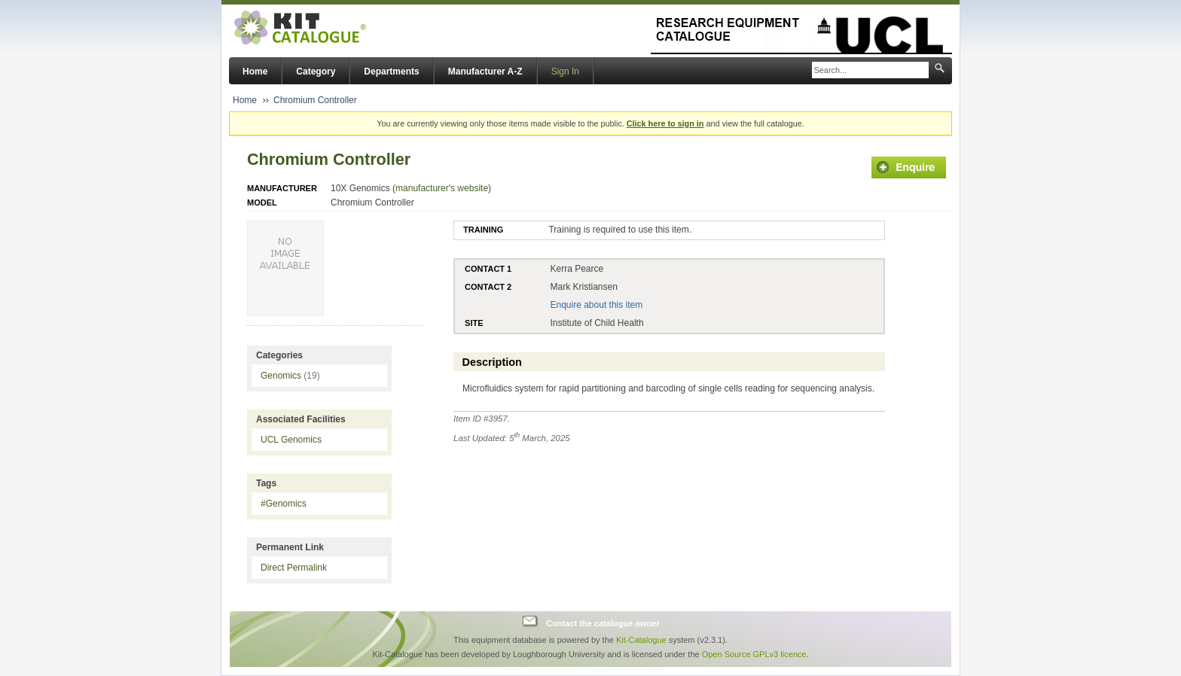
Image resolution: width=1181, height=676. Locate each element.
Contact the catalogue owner (602, 623)
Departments (391, 71)
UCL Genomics (291, 439)
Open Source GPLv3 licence (754, 654)
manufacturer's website (441, 188)
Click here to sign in (665, 123)
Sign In (565, 71)
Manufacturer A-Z (485, 71)
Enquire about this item (596, 305)
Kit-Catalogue (641, 639)
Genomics (290, 375)
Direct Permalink (294, 567)
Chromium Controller (315, 100)
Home (255, 71)
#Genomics (284, 503)
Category (315, 71)
